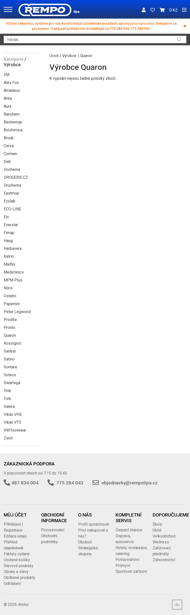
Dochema (12, 169)
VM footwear (15, 430)
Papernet (12, 303)
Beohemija (13, 122)
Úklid (157, 530)
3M (6, 74)
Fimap (9, 232)
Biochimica (13, 130)
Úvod (53, 55)
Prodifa (10, 319)
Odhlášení (12, 583)
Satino (9, 359)
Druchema (12, 185)
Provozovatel (52, 530)
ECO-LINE (12, 209)
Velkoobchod (164, 536)
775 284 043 (69, 483)
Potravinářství (128, 559)
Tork (7, 398)
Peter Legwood (17, 311)
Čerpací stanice (129, 530)
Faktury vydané (17, 554)
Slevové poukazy (18, 565)
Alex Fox (11, 82)
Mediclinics (14, 272)
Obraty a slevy (16, 571)
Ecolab (9, 201)
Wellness (161, 542)
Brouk (9, 138)
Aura (7, 106)
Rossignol (12, 343)
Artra (8, 98)
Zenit (8, 438)
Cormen (10, 153)
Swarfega (12, 382)
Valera (9, 406)
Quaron (10, 335)
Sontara (10, 367)
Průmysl (123, 565)
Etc (6, 217)
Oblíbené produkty (19, 577)
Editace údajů (15, 536)
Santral (10, 351)
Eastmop (11, 193)
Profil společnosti (93, 524)
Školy (157, 524)
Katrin (9, 256)
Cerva (9, 145)
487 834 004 (24, 483)
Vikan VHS (13, 414)
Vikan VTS (12, 422)
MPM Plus (13, 280)
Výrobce (69, 55)
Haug (8, 240)
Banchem (12, 114)
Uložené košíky (17, 559)
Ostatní (10, 296)
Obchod (85, 542)
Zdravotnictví (164, 559)
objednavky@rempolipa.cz (129, 483)
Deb (7, 161)
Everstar (11, 224)
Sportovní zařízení (131, 571)
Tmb (7, 390)
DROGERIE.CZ (16, 177)
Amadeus (12, 90)
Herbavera (13, 248)
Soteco (10, 375)
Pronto (9, 327)
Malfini (9, 264)
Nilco (8, 288)
